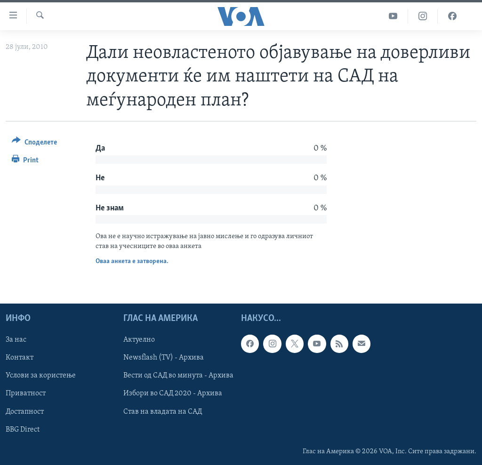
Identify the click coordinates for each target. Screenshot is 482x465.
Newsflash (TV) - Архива (163, 357)
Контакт (19, 357)
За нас (16, 340)
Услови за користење (41, 375)
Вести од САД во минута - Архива (178, 375)
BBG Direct (23, 429)
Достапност (25, 411)
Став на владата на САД (162, 411)
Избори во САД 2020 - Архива (172, 393)
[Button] (34, 143)
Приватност (26, 393)
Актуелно (139, 340)
